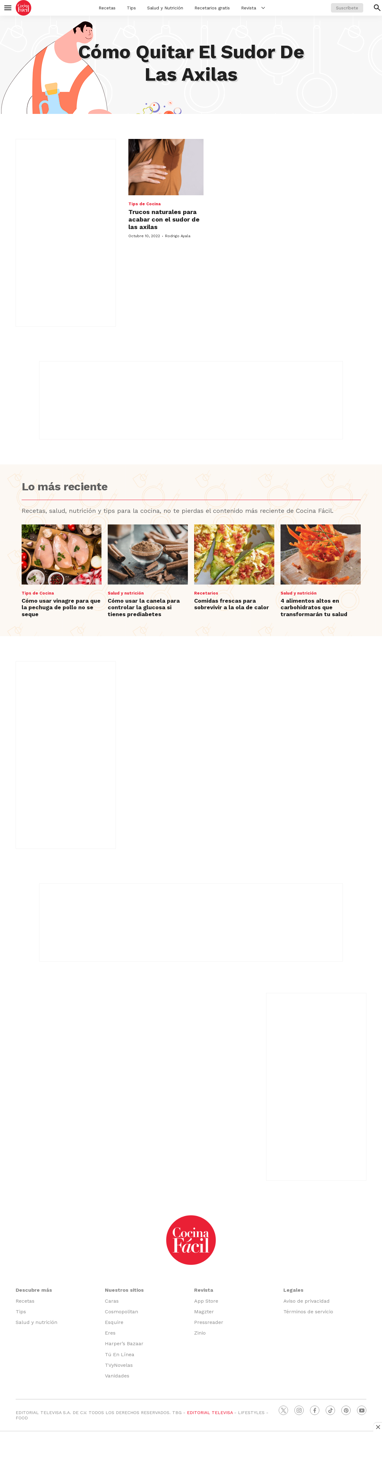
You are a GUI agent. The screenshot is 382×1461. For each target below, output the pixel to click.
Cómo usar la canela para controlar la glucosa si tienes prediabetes (144, 607)
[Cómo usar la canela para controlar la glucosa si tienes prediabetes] (148, 554)
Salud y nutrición (126, 593)
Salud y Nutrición (165, 7)
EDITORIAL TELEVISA (210, 1412)
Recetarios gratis (212, 7)
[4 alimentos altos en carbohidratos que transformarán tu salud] (321, 554)
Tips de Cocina (144, 204)
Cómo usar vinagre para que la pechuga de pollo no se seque (61, 607)
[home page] (23, 8)
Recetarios (206, 593)
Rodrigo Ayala (177, 236)
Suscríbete (347, 7)
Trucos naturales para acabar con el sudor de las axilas (163, 219)
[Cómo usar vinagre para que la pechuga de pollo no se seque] (62, 554)
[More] (263, 8)
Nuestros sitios (124, 1290)
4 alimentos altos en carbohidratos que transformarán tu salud (314, 607)
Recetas (107, 7)
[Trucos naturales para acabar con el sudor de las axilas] (166, 167)
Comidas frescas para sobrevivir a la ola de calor (231, 604)
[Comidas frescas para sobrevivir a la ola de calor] (234, 554)
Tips (131, 7)
